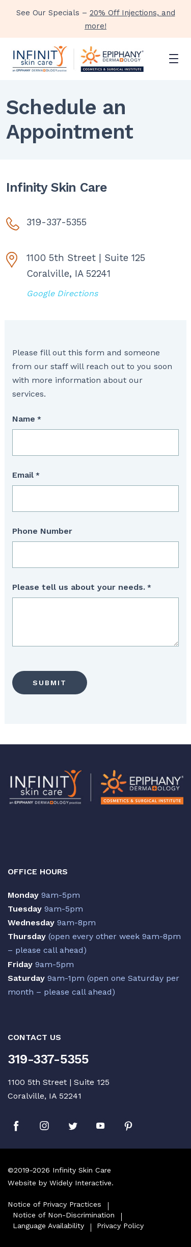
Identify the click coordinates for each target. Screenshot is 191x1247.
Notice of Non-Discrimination (64, 1215)
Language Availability (48, 1226)
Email (25, 475)
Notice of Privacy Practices (54, 1204)
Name (26, 419)
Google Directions (62, 293)
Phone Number (42, 531)
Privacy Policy (120, 1226)
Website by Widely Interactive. (61, 1183)
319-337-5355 (56, 222)
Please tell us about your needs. (81, 587)
